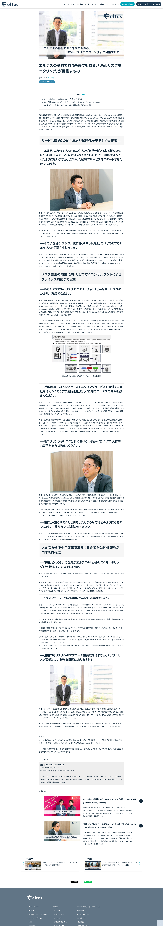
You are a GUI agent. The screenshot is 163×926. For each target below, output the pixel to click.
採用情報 (113, 4)
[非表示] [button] (83, 94)
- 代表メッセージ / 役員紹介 (37, 914)
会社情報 (80, 4)
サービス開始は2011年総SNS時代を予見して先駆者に (63, 99)
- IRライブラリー (58, 914)
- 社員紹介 (81, 922)
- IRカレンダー (58, 918)
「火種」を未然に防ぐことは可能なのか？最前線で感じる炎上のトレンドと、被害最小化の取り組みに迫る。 (109, 826)
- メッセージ (81, 918)
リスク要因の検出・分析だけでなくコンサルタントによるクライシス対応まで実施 (71, 102)
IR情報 (102, 4)
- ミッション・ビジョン (34, 918)
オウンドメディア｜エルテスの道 (150, 4)
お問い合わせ (128, 4)
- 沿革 (29, 922)
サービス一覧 (92, 4)
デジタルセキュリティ (47, 81)
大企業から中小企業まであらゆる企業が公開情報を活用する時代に (67, 105)
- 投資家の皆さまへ (60, 922)
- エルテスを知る (83, 914)
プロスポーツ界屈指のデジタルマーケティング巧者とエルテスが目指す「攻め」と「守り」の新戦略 (109, 801)
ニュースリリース (69, 4)
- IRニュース (57, 910)
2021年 (52, 78)
